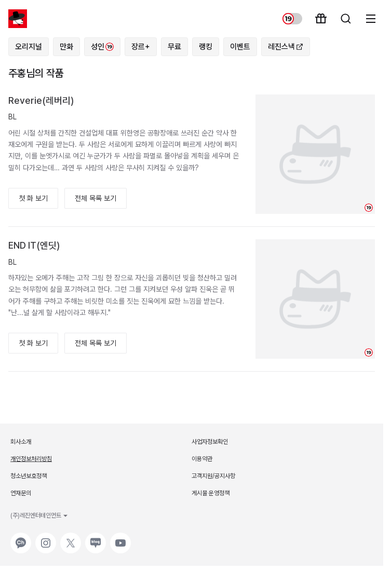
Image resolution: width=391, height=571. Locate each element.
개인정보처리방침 (31, 459)
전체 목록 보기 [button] (95, 198)
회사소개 (20, 441)
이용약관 (202, 459)
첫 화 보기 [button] (33, 198)
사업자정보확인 (210, 441)
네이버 (94, 538)
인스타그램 (45, 538)
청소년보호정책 (28, 476)
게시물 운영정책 (211, 493)
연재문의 (20, 493)
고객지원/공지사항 (213, 476)
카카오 (19, 538)
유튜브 (119, 538)
